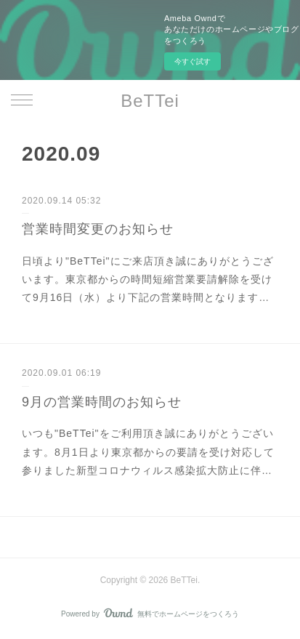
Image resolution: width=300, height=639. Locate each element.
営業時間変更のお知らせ (98, 229)
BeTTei (150, 100)
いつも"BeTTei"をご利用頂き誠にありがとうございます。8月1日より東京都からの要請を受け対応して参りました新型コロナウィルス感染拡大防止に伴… (148, 451)
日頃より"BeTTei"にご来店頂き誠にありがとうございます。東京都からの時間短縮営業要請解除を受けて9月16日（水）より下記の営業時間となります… (148, 279)
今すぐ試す (192, 61)
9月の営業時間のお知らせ (102, 402)
